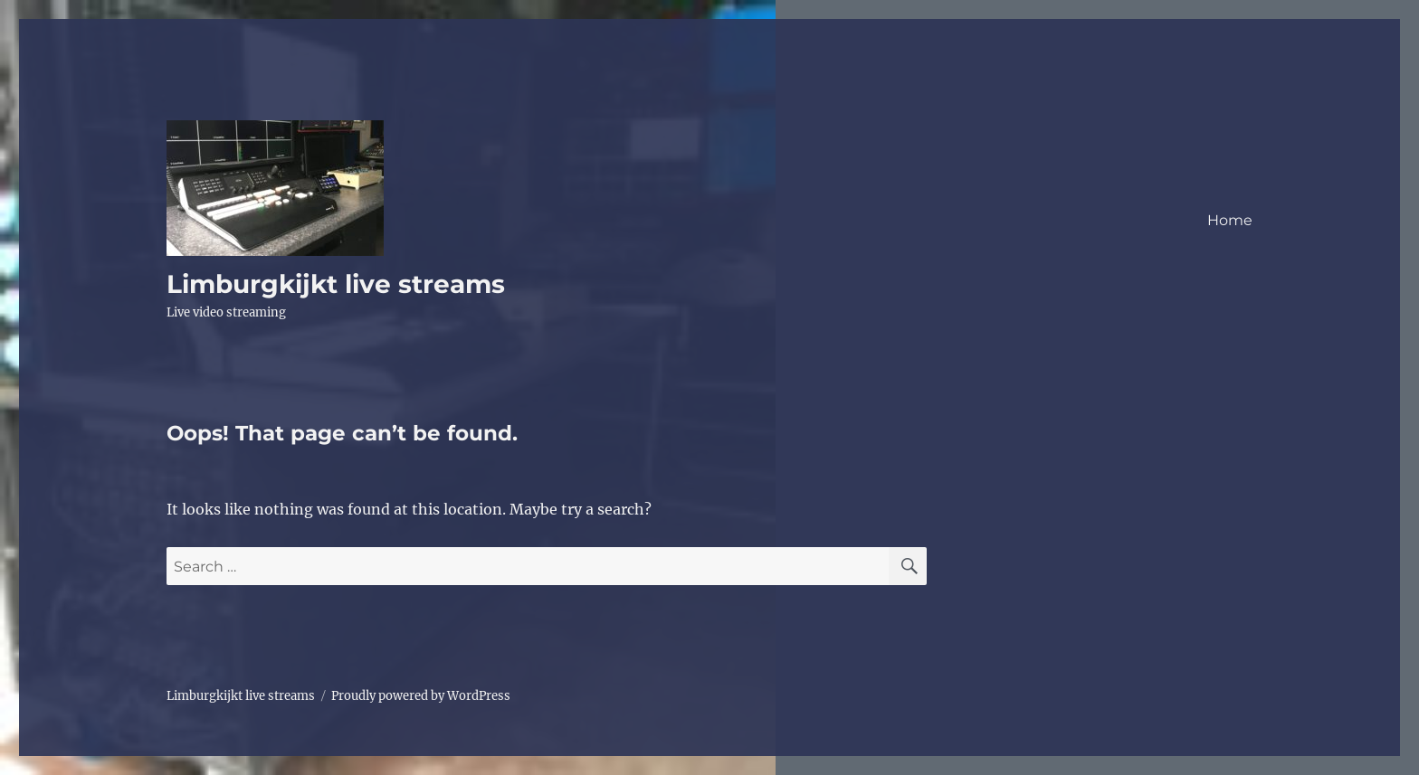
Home (1229, 220)
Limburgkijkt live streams (336, 284)
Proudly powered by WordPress (420, 696)
